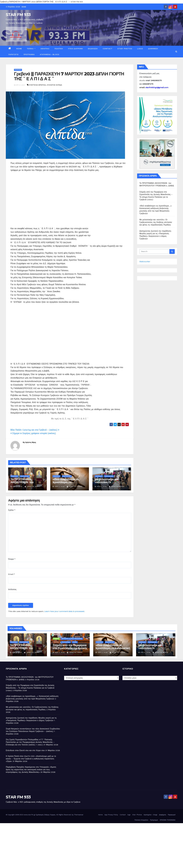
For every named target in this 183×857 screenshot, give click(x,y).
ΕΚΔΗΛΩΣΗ (93, 49)
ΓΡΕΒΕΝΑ (56, 638)
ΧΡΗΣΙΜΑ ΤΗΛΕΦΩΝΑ (167, 820)
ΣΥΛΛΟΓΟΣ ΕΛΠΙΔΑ (54, 85)
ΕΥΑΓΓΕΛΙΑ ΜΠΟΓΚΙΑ (37, 85)
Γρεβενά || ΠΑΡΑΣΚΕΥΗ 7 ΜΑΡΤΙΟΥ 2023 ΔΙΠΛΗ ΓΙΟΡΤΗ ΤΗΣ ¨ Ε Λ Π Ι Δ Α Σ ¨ (69, 76)
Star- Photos (124, 49)
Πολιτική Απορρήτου (141, 820)
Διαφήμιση (153, 49)
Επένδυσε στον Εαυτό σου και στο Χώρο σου (25, 750)
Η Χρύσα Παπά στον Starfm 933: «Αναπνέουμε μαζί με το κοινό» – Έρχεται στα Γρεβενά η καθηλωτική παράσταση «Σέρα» (31, 758)
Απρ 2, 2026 (60, 486)
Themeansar (78, 815)
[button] (176, 51)
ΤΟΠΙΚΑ (31, 49)
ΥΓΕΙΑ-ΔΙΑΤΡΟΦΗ (75, 49)
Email (11, 574)
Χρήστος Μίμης (30, 442)
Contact (107, 49)
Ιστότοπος (12, 589)
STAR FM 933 (18, 14)
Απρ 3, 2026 (17, 486)
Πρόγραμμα (29, 54)
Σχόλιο (11, 510)
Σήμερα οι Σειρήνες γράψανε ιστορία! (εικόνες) (33, 433)
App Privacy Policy (111, 815)
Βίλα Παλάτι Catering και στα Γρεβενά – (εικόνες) (35, 430)
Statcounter (144, 261)
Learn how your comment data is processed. (64, 611)
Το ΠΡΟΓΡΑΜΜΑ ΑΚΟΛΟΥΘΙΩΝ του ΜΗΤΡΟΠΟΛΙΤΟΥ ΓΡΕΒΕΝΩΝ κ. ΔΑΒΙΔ (24, 484)
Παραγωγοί (13, 54)
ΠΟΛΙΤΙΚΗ (59, 49)
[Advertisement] (70, 201)
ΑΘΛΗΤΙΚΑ (44, 49)
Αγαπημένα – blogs (49, 54)
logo (140, 49)
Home (19, 49)
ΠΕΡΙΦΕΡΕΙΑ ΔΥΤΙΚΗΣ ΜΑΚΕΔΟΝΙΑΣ (72, 638)
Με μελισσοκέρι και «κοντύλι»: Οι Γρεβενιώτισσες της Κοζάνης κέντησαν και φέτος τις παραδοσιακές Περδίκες (155, 222)
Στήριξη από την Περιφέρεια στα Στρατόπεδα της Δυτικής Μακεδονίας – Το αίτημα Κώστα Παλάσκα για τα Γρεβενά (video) (30, 688)
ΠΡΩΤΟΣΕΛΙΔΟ (24, 476)
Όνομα (11, 559)
